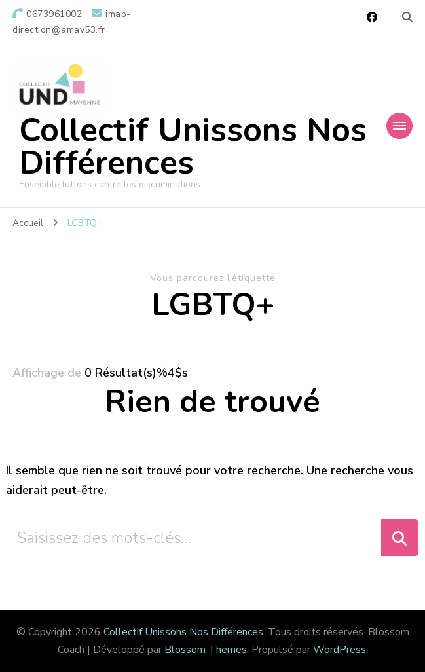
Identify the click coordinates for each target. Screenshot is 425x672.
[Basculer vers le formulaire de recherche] (407, 17)
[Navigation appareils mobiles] (399, 126)
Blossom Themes (205, 650)
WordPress (339, 650)
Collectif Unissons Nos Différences (193, 146)
